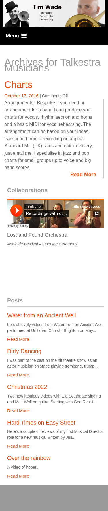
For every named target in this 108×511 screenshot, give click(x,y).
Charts (18, 84)
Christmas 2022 (27, 387)
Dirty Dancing (24, 351)
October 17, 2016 (22, 95)
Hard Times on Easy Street (41, 422)
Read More (83, 174)
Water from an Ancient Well (41, 315)
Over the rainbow (29, 458)
